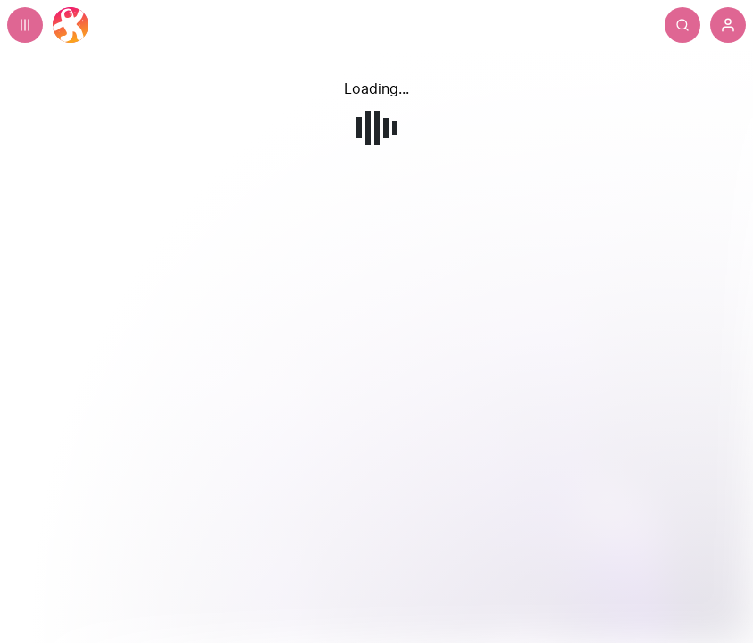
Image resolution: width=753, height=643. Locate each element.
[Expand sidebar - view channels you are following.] (25, 25)
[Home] (70, 25)
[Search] (682, 25)
